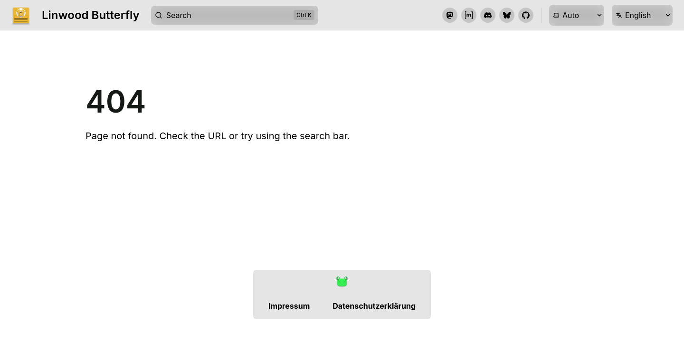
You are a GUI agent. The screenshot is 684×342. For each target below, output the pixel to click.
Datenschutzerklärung (374, 306)
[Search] (234, 15)
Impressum (289, 306)
